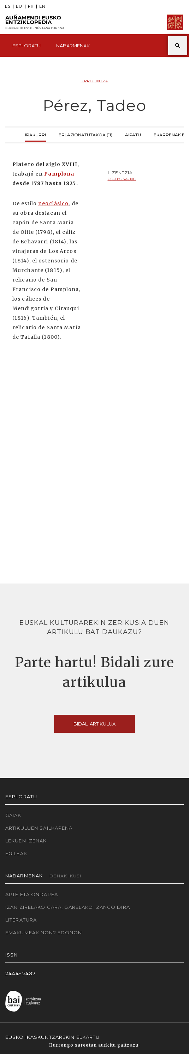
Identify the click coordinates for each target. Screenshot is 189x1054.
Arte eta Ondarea (31, 894)
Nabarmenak (73, 45)
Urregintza (94, 81)
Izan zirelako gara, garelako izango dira (67, 907)
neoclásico (53, 203)
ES (8, 6)
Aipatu (133, 134)
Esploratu (26, 45)
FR (31, 6)
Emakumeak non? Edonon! (44, 932)
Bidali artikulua (94, 724)
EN (42, 6)
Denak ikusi (65, 875)
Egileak (16, 853)
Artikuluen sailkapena (39, 828)
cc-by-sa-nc (122, 179)
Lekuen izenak (26, 840)
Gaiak (13, 815)
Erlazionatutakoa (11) (85, 134)
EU (19, 6)
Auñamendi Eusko (34, 22)
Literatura (21, 920)
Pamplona (59, 174)
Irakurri (35, 134)
